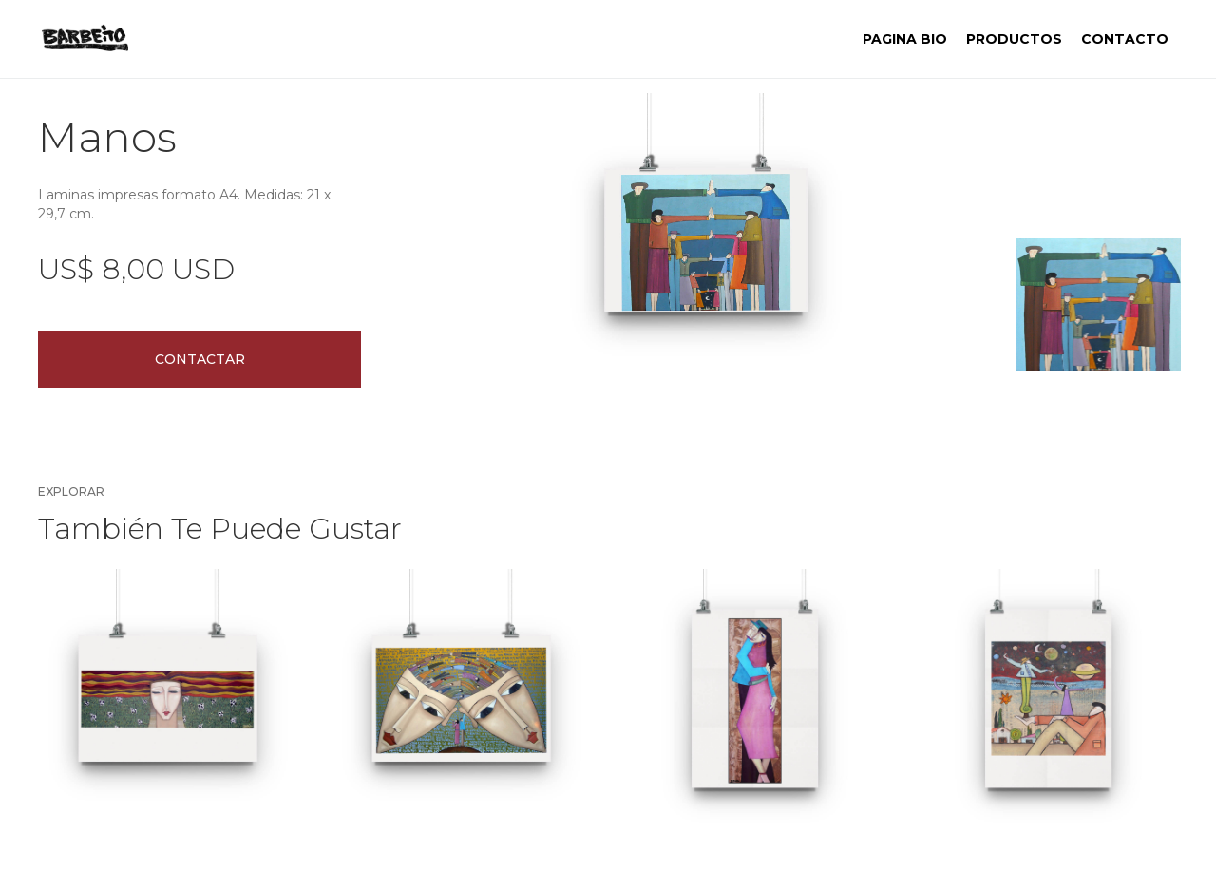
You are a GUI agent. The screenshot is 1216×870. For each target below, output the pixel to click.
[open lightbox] (705, 240)
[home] (85, 39)
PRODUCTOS (1014, 38)
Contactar (200, 359)
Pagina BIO (905, 38)
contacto (1124, 38)
